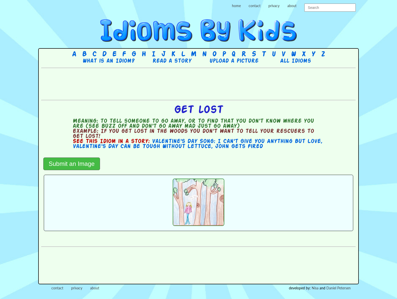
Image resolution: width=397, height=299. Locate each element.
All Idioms (295, 61)
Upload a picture (234, 61)
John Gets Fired (239, 146)
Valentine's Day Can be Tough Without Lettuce (142, 146)
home (236, 6)
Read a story (171, 61)
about (291, 6)
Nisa (315, 288)
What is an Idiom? (108, 61)
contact (255, 6)
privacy (274, 6)
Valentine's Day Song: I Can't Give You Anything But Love (236, 141)
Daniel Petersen (338, 288)
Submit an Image (71, 163)
